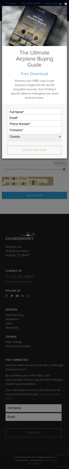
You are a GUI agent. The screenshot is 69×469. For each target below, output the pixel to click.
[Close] (65, 4)
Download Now (34, 150)
